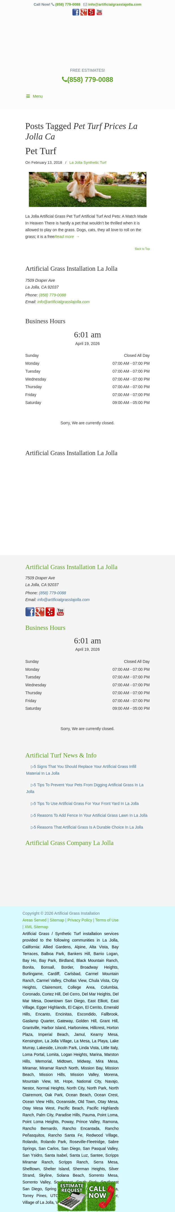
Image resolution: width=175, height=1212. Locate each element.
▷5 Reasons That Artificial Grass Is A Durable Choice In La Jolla (87, 827)
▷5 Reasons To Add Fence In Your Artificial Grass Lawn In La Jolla (89, 815)
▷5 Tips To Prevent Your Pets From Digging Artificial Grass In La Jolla (85, 788)
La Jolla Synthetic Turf (87, 162)
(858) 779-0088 (67, 4)
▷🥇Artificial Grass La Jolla (87, 44)
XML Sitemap (36, 927)
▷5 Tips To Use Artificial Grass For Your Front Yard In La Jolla (85, 803)
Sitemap (57, 920)
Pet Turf (41, 151)
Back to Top (142, 249)
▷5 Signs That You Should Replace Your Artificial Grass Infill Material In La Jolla (81, 770)
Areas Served (35, 920)
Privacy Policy (80, 920)
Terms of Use (106, 920)
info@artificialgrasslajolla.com (114, 4)
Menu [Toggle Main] (34, 96)
